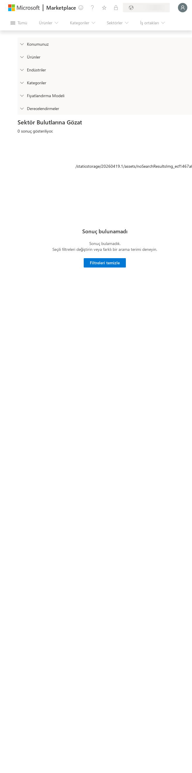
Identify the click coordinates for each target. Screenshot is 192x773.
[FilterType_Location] (21, 44)
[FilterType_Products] (21, 57)
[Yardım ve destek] (92, 7)
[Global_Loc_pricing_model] (21, 95)
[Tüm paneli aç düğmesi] (19, 22)
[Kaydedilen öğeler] (104, 7)
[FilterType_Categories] (21, 82)
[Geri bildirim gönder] (80, 7)
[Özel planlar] (116, 7)
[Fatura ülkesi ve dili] (146, 7)
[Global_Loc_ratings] (21, 108)
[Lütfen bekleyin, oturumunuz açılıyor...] (182, 7)
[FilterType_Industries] (21, 70)
